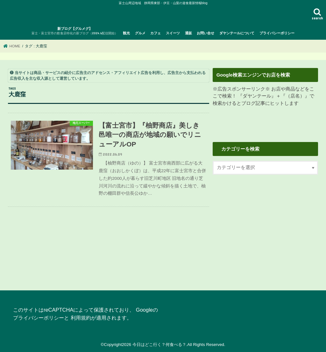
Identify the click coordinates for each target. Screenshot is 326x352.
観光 (126, 33)
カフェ (155, 33)
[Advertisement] (265, 228)
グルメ (140, 33)
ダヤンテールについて (236, 33)
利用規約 (81, 318)
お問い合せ (205, 33)
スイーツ (173, 33)
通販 (188, 33)
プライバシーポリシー (276, 33)
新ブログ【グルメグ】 (75, 31)
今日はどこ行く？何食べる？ (159, 344)
